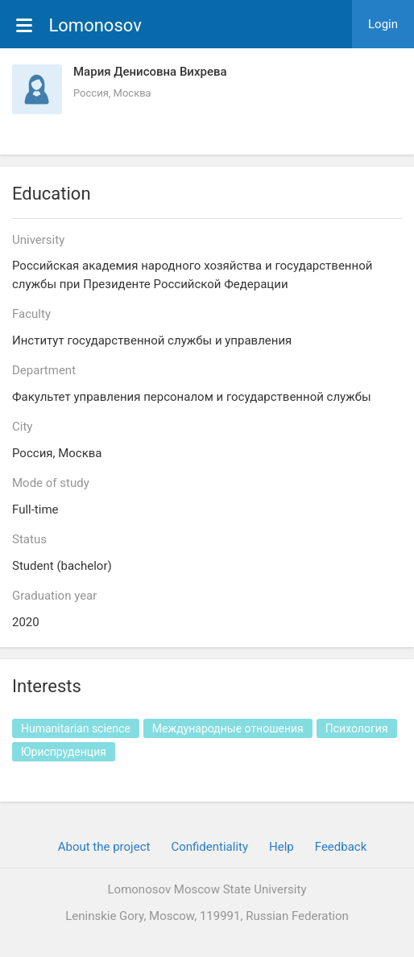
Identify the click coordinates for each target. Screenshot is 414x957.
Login (383, 24)
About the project (104, 846)
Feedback (341, 846)
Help (281, 846)
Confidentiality (209, 846)
